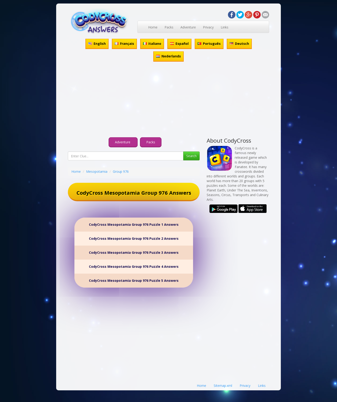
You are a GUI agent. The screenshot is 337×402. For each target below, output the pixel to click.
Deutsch (239, 43)
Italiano (152, 43)
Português (209, 43)
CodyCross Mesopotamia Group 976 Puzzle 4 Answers (134, 266)
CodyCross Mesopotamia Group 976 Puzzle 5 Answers (134, 280)
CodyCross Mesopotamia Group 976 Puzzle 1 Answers (134, 224)
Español (179, 43)
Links (224, 27)
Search (191, 156)
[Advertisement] (168, 100)
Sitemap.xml (223, 385)
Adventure (188, 27)
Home (153, 27)
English (97, 43)
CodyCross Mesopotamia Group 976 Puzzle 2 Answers (134, 238)
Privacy (208, 27)
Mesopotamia (96, 171)
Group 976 (121, 171)
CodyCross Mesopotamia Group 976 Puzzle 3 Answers (134, 252)
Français (124, 43)
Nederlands (168, 56)
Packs (169, 27)
